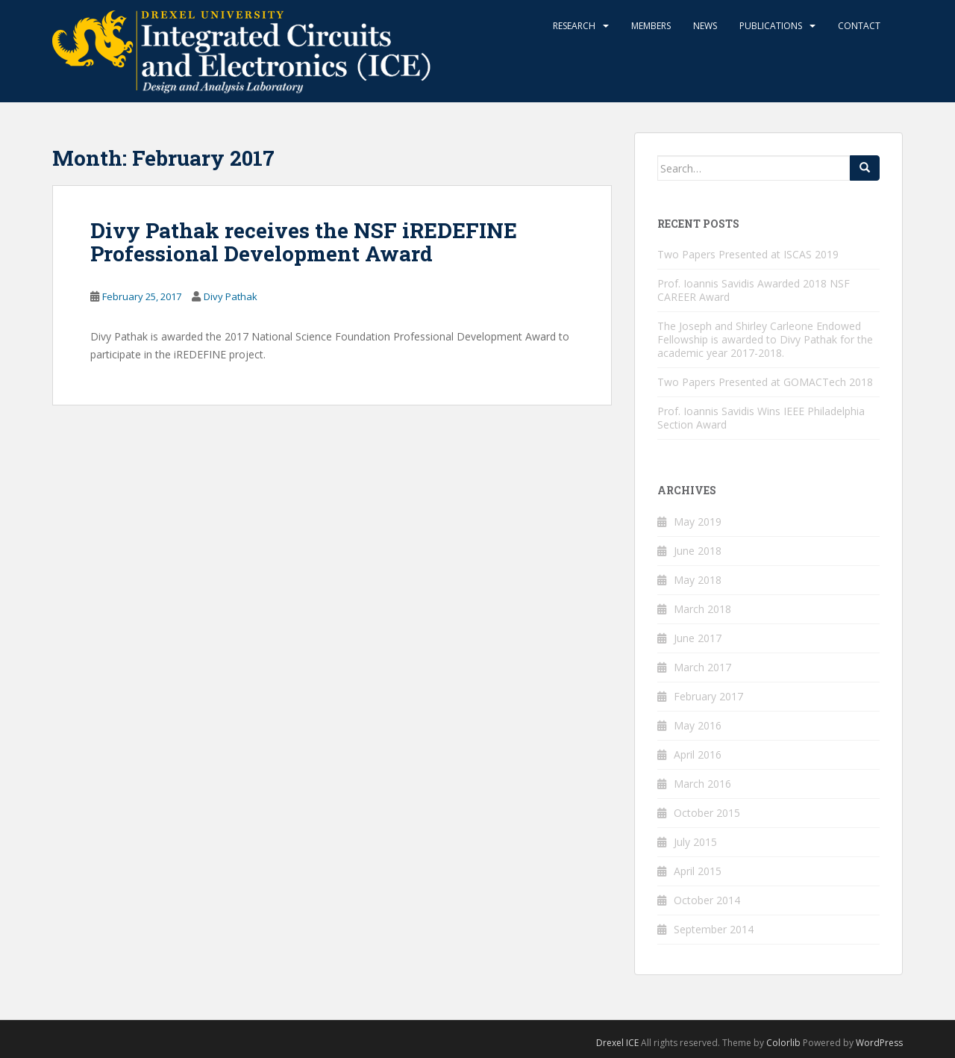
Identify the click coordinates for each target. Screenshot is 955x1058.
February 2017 (708, 696)
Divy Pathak (230, 296)
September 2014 (714, 929)
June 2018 (697, 551)
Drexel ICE (617, 1042)
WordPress (879, 1042)
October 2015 (707, 813)
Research (574, 25)
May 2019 (697, 521)
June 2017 (697, 638)
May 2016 (697, 725)
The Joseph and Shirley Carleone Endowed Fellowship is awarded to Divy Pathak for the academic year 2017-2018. (765, 339)
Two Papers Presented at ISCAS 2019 (748, 254)
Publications (770, 25)
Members (651, 25)
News (705, 25)
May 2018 (697, 580)
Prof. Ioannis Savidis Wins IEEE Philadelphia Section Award (761, 418)
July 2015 (695, 842)
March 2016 (702, 784)
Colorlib (783, 1042)
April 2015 (697, 871)
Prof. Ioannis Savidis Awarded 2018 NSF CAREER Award (753, 290)
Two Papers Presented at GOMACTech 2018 (765, 382)
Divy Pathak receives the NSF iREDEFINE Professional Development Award (303, 242)
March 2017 (702, 667)
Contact (859, 25)
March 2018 (702, 609)
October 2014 (707, 900)
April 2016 (697, 754)
